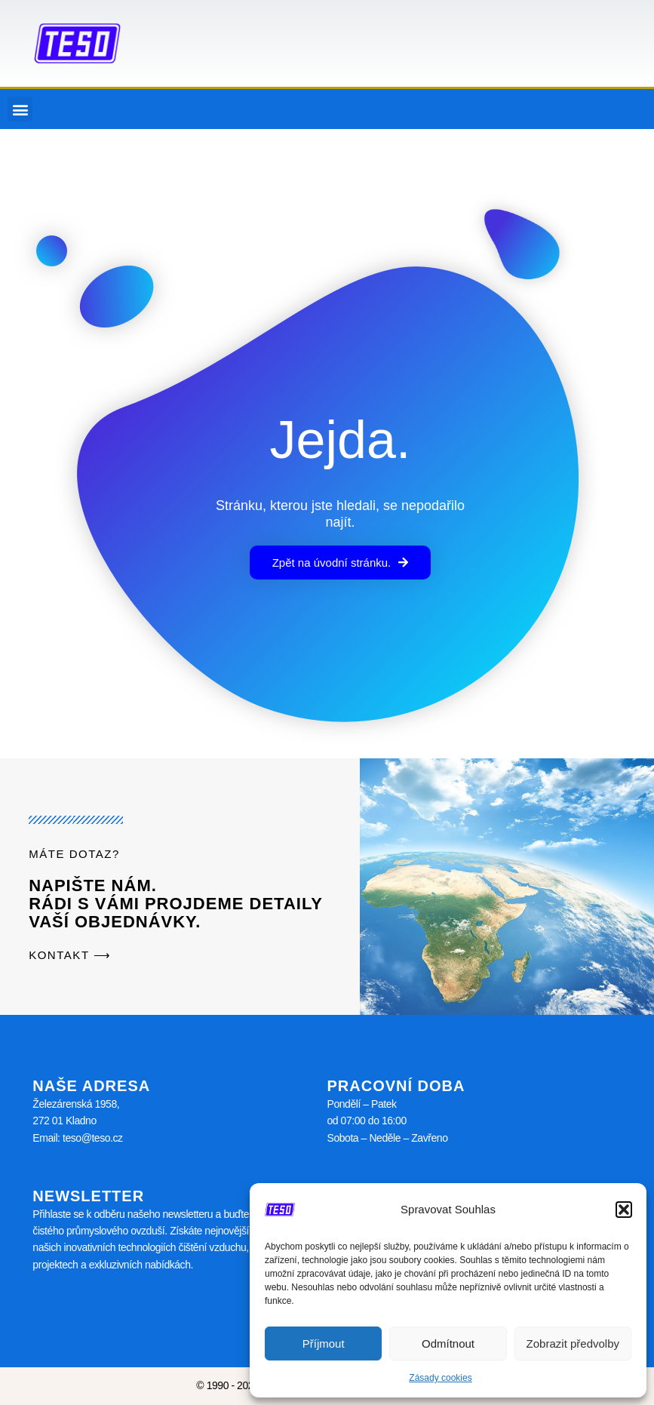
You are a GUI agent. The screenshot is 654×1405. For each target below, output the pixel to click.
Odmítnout (448, 1343)
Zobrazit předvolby (573, 1343)
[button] (623, 1209)
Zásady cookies (440, 1378)
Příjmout (323, 1343)
